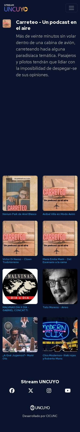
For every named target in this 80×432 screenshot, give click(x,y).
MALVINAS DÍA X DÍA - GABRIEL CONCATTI (16, 309)
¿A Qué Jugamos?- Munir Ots (18, 357)
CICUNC (51, 416)
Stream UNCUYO (40, 382)
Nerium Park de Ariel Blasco (19, 214)
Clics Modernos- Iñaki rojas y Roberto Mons (59, 357)
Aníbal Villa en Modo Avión (59, 214)
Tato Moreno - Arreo (55, 307)
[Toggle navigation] (71, 8)
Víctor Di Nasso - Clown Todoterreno (17, 260)
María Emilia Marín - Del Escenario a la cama (57, 260)
